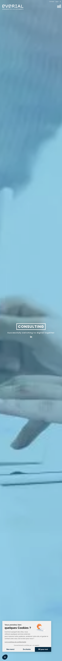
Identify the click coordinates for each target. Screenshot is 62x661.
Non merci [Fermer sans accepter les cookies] (10, 649)
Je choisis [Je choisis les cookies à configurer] (27, 649)
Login (57, 1)
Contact (51, 1)
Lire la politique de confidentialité (15, 642)
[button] (5, 657)
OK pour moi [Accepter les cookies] (43, 649)
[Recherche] (60, 1)
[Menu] (59, 6)
